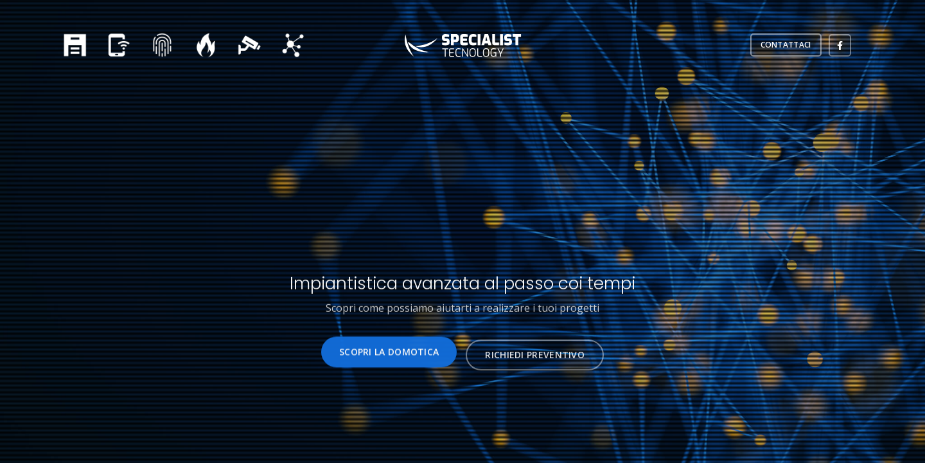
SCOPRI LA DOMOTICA (389, 355)
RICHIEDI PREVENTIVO (535, 360)
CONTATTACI (786, 44)
